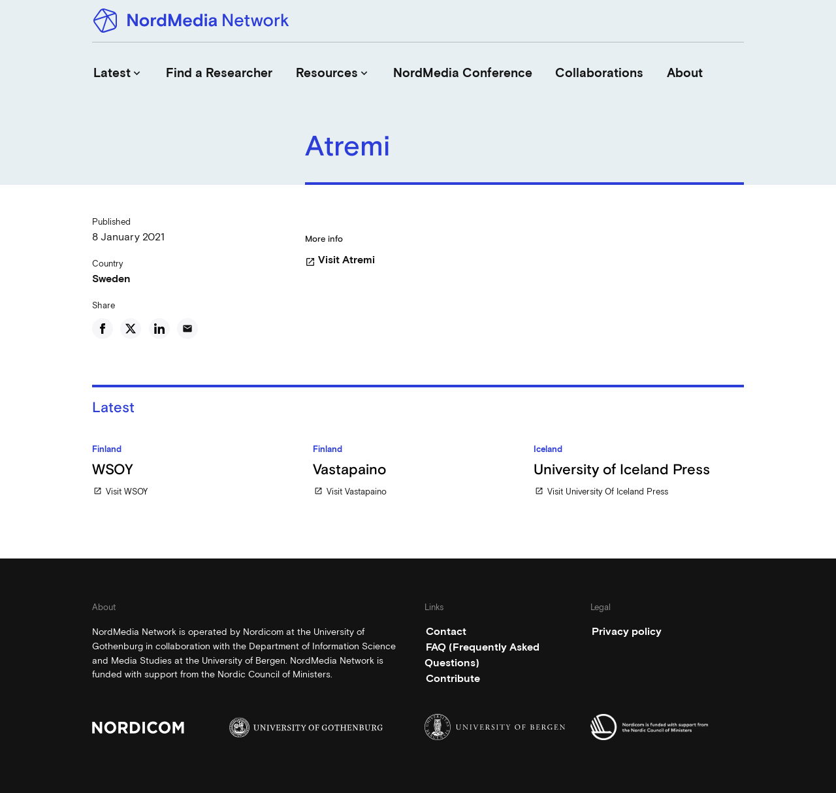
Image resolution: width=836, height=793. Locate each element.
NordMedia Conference (462, 72)
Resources (333, 72)
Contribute (453, 678)
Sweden (111, 278)
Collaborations (599, 72)
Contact (446, 631)
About (685, 72)
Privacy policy (627, 631)
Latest (118, 72)
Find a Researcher (219, 72)
